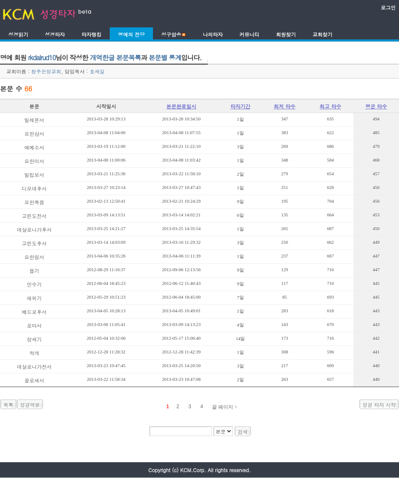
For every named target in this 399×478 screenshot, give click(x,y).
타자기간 (240, 106)
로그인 (388, 7)
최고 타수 (330, 106)
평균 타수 (376, 106)
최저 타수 (285, 106)
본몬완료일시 (181, 106)
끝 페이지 (222, 407)
